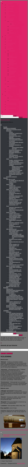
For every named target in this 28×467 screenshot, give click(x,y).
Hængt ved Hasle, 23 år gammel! (16, 264)
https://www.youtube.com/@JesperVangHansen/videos (14, 429)
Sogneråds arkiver (14, 38)
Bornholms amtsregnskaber (15, 49)
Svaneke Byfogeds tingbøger (17, 56)
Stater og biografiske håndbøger (14, 10)
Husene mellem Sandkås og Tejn (16, 173)
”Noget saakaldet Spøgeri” (15, 217)
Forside (5, 127)
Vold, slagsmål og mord (11, 229)
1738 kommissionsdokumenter (12, 105)
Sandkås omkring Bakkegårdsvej (16, 162)
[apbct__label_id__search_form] (10, 117)
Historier (5, 178)
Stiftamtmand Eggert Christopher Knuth (14, 290)
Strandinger (16, 20)
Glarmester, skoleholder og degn (16, 222)
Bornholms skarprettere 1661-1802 (13, 306)
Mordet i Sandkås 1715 (14, 244)
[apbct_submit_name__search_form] (20, 117)
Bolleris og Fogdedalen (14, 151)
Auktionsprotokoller (14, 78)
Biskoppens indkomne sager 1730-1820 (13, 89)
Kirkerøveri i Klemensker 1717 (15, 207)
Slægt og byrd (12, 192)
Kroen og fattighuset (13, 155)
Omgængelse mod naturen (15, 328)
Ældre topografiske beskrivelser (14, 8)
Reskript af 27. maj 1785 (16, 29)
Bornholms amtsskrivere (11, 305)
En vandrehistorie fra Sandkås (15, 170)
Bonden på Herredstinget (14, 190)
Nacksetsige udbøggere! (11, 176)
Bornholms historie (5, 119)
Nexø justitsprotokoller (16, 69)
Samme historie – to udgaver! (15, 317)
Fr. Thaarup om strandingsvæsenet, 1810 (15, 33)
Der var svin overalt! (13, 201)
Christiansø (8, 312)
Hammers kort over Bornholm (14, 18)
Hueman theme (21, 463)
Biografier (5, 287)
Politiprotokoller (15, 77)
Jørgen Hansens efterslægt (18, 235)
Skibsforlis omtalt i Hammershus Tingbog (16, 31)
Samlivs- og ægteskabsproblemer (13, 282)
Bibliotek (15, 3)
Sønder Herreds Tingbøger (18, 68)
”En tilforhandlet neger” (14, 281)
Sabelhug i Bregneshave (14, 255)
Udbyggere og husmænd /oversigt (13, 129)
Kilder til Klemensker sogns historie (14, 40)
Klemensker (8, 130)
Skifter (17, 80)
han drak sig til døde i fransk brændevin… (19, 24)
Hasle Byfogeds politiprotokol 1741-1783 (16, 65)
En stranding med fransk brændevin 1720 (16, 22)
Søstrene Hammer (16, 169)
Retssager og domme (11, 257)
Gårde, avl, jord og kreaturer (12, 189)
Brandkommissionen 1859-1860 (14, 110)
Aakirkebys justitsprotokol (18, 72)
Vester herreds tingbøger (15, 58)
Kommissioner (13, 94)
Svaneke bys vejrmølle (16, 100)
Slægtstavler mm (14, 16)
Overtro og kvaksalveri (11, 212)
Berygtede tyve (12, 208)
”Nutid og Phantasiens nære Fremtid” (14, 296)
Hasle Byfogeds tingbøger (18, 63)
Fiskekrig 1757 (12, 185)
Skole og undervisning (11, 218)
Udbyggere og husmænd (9, 128)
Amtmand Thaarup (10, 292)
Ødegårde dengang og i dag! (15, 202)
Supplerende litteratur (13, 35)
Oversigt (11, 132)
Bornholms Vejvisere (14, 12)
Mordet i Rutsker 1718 (14, 245)
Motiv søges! (12, 246)
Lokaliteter (6, 310)
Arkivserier (14, 36)
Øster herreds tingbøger (16, 54)
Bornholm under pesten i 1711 (12, 286)
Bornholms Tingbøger (13, 52)
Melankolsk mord (13, 248)
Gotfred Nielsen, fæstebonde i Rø (13, 301)
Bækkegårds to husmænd (14, 138)
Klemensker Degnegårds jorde (15, 150)
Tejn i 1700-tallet (9, 329)
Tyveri (7, 206)
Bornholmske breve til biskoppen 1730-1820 (13, 92)
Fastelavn (11, 183)
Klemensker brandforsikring (15, 45)
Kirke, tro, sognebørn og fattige (13, 266)
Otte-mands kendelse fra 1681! (16, 199)
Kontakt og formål (12, 112)
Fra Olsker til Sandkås (14, 161)
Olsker (7, 158)
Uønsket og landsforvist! (14, 254)
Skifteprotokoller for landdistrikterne (17, 82)
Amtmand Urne (9, 289)
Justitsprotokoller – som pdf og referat (16, 75)
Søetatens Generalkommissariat (16, 87)
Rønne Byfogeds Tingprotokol (17, 60)
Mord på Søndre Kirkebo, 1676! (16, 230)
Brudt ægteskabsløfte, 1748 (15, 269)
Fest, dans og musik (10, 179)
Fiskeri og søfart (9, 184)
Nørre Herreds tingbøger (15, 53)
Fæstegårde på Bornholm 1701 (16, 195)
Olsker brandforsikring (13, 47)
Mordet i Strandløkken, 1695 (15, 234)
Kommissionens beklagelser (15, 96)
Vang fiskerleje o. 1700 (11, 331)
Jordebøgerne (18, 50)
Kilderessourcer (18, 73)
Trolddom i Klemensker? (14, 213)
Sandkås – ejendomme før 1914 (16, 160)
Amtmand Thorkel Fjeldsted (12, 291)
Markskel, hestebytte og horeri (15, 258)
